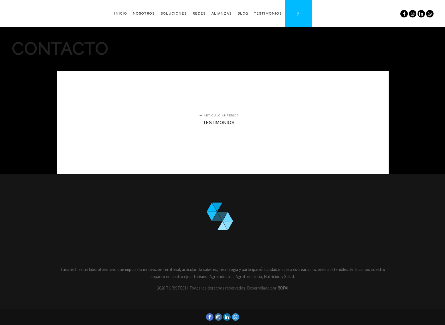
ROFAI (282, 288)
